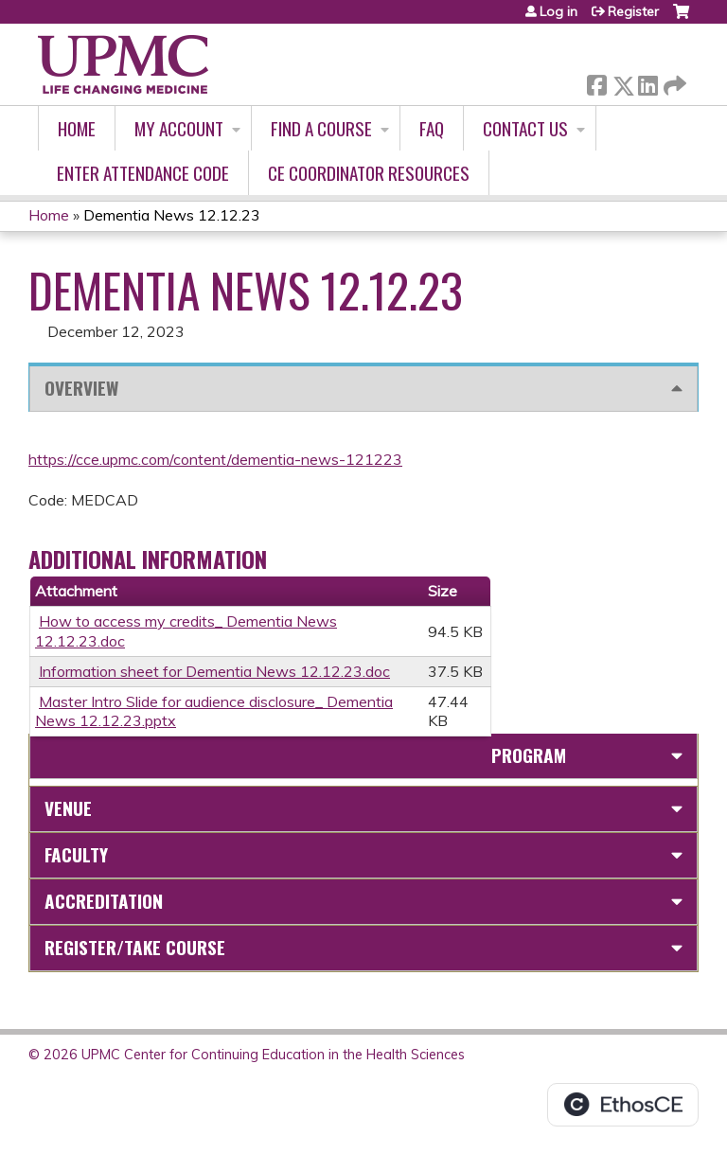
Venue (68, 808)
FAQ (431, 128)
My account (178, 128)
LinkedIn (647, 82)
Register (633, 11)
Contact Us (525, 128)
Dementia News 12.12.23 (171, 214)
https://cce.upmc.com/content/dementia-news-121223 (215, 459)
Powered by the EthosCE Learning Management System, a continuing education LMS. (623, 1105)
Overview (81, 387)
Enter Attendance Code (143, 172)
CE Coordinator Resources (369, 172)
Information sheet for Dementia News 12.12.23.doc (214, 671)
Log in (558, 11)
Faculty (76, 854)
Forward (673, 82)
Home (77, 128)
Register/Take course (134, 947)
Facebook (596, 82)
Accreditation (103, 900)
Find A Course (321, 128)
